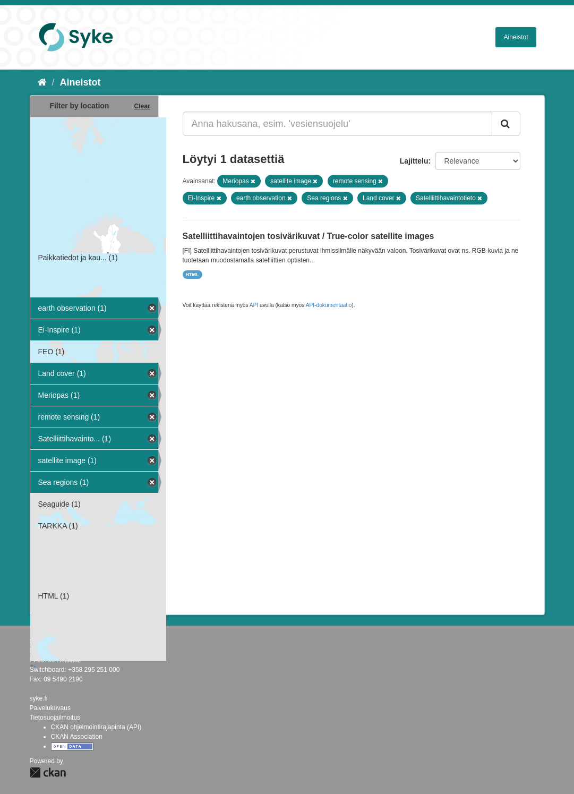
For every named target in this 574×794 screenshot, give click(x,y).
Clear (142, 106)
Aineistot (515, 37)
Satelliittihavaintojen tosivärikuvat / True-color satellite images (308, 236)
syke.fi (39, 698)
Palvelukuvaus (50, 708)
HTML (192, 274)
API (254, 305)
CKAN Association (76, 736)
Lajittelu (414, 161)
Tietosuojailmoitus (55, 717)
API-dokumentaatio (329, 305)
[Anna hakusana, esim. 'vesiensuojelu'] (337, 124)
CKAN (48, 772)
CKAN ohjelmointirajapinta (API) (96, 727)
